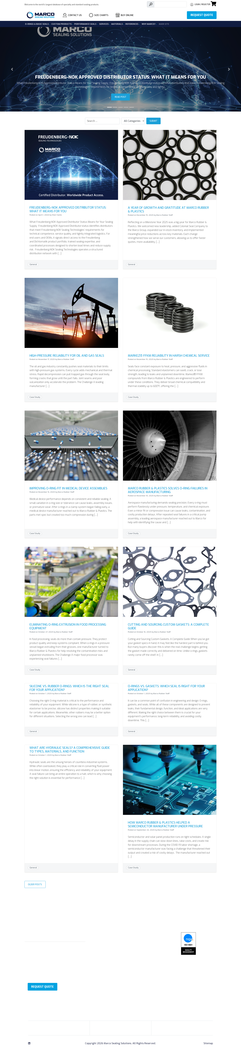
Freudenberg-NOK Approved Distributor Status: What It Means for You (68, 209)
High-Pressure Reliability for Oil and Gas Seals (67, 356)
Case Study (35, 397)
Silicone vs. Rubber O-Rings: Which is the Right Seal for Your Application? (69, 688)
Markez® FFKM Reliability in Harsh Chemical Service (169, 356)
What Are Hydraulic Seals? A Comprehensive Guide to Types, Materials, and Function (70, 750)
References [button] (132, 24)
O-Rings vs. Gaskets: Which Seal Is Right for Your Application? (166, 688)
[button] (12, 69)
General (33, 264)
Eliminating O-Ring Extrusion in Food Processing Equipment (68, 626)
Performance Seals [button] (85, 24)
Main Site (164, 24)
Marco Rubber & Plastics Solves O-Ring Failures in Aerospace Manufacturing (167, 490)
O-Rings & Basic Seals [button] (37, 24)
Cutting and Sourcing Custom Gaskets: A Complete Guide (168, 626)
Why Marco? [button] (149, 24)
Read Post (120, 97)
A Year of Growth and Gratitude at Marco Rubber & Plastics (168, 210)
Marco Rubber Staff (164, 215)
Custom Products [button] (61, 24)
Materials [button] (117, 24)
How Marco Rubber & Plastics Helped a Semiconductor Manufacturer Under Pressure (165, 824)
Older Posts (35, 884)
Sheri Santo (57, 215)
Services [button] (104, 24)
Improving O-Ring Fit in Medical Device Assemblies (68, 488)
